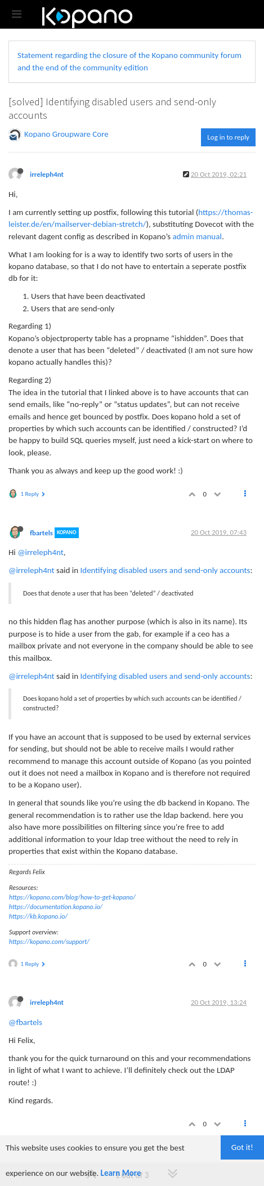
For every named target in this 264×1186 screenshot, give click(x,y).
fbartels (41, 533)
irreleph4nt (47, 174)
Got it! (242, 1147)
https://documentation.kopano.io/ (55, 907)
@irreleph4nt (40, 552)
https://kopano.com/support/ (49, 942)
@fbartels (25, 1022)
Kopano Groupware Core (66, 134)
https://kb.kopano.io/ (38, 916)
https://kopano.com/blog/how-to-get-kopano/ (72, 897)
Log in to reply (228, 137)
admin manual (197, 236)
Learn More (121, 1173)
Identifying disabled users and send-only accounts (165, 570)
